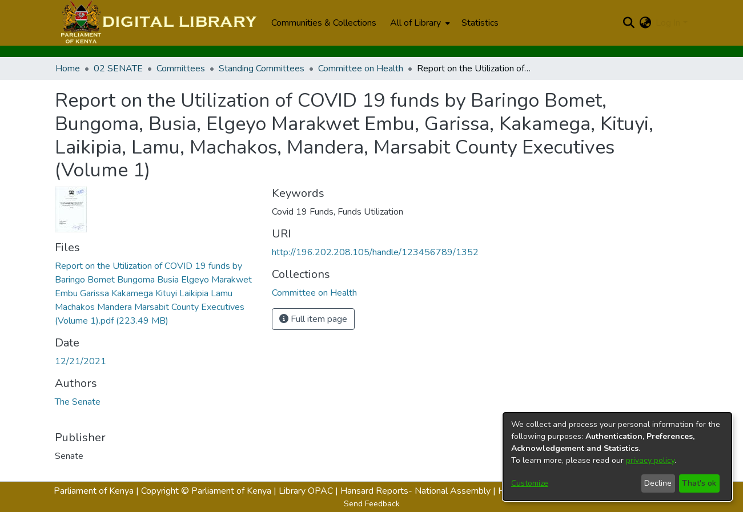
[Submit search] (628, 23)
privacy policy (650, 460)
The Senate (78, 402)
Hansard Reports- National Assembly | (419, 491)
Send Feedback (372, 503)
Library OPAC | (309, 491)
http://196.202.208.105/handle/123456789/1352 (375, 252)
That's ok (699, 483)
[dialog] (617, 457)
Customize (529, 483)
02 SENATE (118, 68)
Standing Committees (261, 68)
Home (67, 68)
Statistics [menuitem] (480, 23)
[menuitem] (419, 23)
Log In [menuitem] (668, 23)
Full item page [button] (313, 319)
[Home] (157, 23)
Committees (180, 68)
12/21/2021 (80, 361)
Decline (658, 483)
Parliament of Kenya (94, 491)
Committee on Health (360, 68)
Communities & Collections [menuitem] (323, 23)
